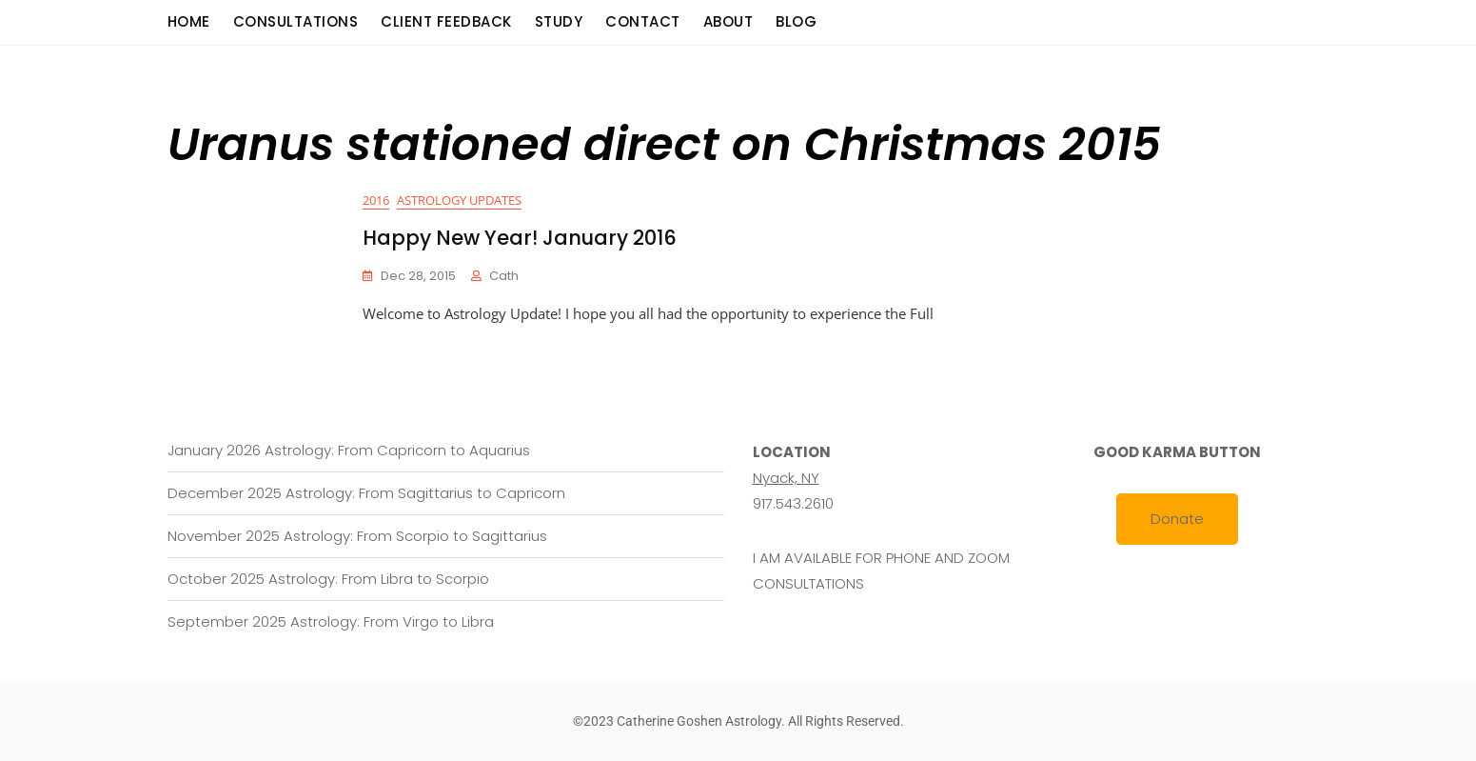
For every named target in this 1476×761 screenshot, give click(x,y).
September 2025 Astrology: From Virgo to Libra (330, 621)
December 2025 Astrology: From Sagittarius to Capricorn (366, 493)
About (728, 21)
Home (188, 21)
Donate (1177, 519)
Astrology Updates (459, 200)
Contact (642, 21)
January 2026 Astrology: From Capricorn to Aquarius (348, 450)
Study (559, 21)
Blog (796, 21)
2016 (376, 200)
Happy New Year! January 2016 (520, 237)
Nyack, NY (786, 478)
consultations (296, 21)
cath (504, 276)
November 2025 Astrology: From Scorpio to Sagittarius (357, 536)
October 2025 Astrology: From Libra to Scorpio (328, 579)
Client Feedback (446, 21)
